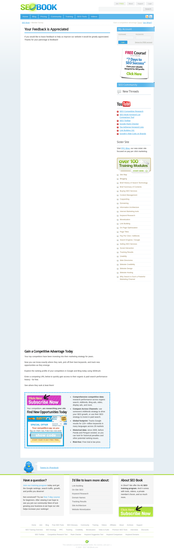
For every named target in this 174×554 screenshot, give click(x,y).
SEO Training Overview (34, 530)
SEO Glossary (72, 525)
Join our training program (35, 485)
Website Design (126, 268)
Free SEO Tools (58, 525)
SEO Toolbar (125, 121)
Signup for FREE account (143, 42)
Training (69, 16)
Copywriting (124, 199)
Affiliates (113, 525)
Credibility (79, 530)
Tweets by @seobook (49, 468)
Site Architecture (79, 505)
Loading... (58, 196)
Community (56, 16)
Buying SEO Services (128, 191)
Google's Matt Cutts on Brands (133, 134)
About (131, 3)
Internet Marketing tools (129, 211)
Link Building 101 (127, 130)
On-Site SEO (77, 490)
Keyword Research (127, 215)
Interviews (134, 530)
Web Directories (126, 260)
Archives (130, 525)
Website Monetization (81, 509)
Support (140, 3)
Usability (123, 256)
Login (150, 3)
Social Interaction (127, 248)
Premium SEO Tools (119, 530)
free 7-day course (52, 497)
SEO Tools (82, 16)
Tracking (69, 530)
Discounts (145, 530)
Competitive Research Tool (58, 535)
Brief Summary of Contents (131, 187)
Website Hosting (126, 272)
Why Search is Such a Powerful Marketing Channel (132, 278)
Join (120, 3)
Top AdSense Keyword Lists (132, 127)
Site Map (123, 175)
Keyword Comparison (114, 535)
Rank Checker (76, 535)
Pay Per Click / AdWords (130, 236)
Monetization (125, 219)
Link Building (125, 224)
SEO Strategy (51, 530)
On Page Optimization (129, 228)
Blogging (123, 179)
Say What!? (147, 23)
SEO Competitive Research (131, 111)
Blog (34, 16)
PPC (61, 530)
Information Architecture (129, 207)
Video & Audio (104, 530)
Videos (94, 16)
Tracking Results (126, 252)
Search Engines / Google (130, 240)
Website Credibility (127, 264)
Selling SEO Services (128, 244)
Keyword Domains (132, 535)
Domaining (124, 203)
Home (25, 16)
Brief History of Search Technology (134, 183)
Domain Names (78, 497)
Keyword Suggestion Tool (93, 535)
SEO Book (26, 23)
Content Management (128, 195)
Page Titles (124, 232)
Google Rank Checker (129, 124)
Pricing (43, 16)
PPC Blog (125, 148)
